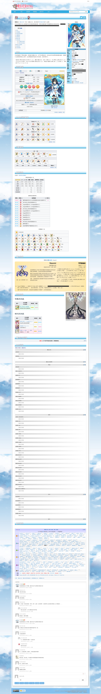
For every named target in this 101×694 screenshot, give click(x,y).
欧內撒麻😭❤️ (22, 584)
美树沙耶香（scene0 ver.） (67, 544)
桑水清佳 (34, 545)
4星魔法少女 (41, 578)
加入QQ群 (25, 1)
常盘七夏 (83, 544)
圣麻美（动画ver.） (74, 549)
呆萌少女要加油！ (75, 61)
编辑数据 (60, 112)
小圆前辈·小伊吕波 (54, 556)
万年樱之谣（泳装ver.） (24, 559)
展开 (85, 340)
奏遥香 (21, 560)
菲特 (31, 560)
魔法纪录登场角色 (26, 578)
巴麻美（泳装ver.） (64, 549)
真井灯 (73, 557)
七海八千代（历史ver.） (80, 542)
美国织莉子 (44, 559)
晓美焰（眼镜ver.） (73, 563)
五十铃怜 (39, 565)
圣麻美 (56, 549)
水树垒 (77, 565)
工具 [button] (48, 11)
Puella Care (62, 575)
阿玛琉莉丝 (54, 570)
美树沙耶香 (24, 544)
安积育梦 (57, 533)
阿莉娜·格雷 (79, 59)
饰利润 (68, 545)
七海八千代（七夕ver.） (24, 542)
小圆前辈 (21, 556)
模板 (64, 112)
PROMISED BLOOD (44, 575)
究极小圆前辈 (28, 556)
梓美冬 (28, 562)
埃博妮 (71, 562)
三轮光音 (68, 557)
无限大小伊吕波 (53, 555)
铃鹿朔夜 (49, 550)
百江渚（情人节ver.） (56, 564)
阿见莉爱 (81, 82)
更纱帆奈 (28, 565)
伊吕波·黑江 (60, 555)
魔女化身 (50, 260)
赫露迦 (81, 548)
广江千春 (50, 548)
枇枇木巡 (40, 537)
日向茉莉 (39, 552)
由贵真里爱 (51, 545)
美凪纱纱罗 (72, 556)
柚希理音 (51, 565)
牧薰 (74, 537)
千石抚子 (45, 552)
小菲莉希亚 (77, 562)
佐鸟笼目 (44, 548)
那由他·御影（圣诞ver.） (43, 549)
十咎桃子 (33, 533)
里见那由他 (50, 562)
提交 (83, 680)
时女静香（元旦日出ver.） (49, 534)
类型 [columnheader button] (16, 198)
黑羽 (26, 575)
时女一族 (37, 575)
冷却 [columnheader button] (48, 198)
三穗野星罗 (34, 537)
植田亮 (73, 58)
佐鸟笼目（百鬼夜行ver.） (31, 549)
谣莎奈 (43, 541)
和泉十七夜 (28, 553)
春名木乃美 (61, 550)
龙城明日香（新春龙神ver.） (62, 541)
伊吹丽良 (63, 535)
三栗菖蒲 (21, 537)
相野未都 (43, 550)
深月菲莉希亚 (22, 562)
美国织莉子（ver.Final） (53, 559)
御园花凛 (39, 533)
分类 (16, 578)
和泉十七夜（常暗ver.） (57, 563)
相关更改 (22, 683)
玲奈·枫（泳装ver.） (35, 542)
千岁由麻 (33, 552)
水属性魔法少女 (34, 578)
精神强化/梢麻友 (22, 175)
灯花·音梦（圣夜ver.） (24, 563)
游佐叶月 (30, 557)
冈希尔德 (67, 533)
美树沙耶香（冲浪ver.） (55, 544)
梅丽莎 (79, 545)
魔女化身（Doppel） (29, 102)
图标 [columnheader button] (20, 198)
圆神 (81, 555)
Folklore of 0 (56, 575)
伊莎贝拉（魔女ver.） (24, 568)
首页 (15, 11)
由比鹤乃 (21, 533)
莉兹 (50, 567)
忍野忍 (26, 560)
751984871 (21, 655)
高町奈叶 (46, 538)
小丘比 (61, 562)
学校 (68, 80)
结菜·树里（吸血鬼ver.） (37, 534)
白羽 (28, 575)
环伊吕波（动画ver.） (37, 555)
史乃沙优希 (76, 82)
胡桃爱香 (57, 535)
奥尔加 (74, 540)
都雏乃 (32, 550)
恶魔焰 (27, 564)
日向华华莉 (38, 573)
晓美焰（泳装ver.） (64, 556)
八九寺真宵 (28, 546)
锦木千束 (36, 560)
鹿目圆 (66, 555)
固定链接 (37, 683)
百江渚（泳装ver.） (66, 564)
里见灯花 (27, 533)
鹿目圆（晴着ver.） (74, 555)
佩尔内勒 (68, 571)
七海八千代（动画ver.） (46, 542)
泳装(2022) (24, 347)
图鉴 (43, 531)
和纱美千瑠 (33, 573)
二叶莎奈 (21, 548)
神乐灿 (62, 548)
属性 (21, 71)
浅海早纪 (24, 573)
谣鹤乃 (72, 533)
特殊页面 (26, 683)
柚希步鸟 (55, 557)
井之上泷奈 (74, 567)
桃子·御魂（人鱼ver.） (40, 571)
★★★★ (17, 72)
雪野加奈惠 (58, 565)
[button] (84, 17)
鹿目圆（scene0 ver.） (44, 556)
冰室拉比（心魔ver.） (74, 570)
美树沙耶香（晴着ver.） (43, 544)
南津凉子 (63, 537)
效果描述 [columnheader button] (34, 198)
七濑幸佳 (24, 557)
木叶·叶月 (27, 552)
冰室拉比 (67, 548)
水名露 (69, 540)
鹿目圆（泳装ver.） (32, 544)
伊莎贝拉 (32, 568)
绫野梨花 (27, 537)
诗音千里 (21, 546)
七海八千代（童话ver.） (69, 542)
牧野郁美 (71, 565)
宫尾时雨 (56, 548)
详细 (54, 529)
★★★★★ (22, 72)
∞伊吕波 (45, 555)
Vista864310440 (24, 643)
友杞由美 (56, 573)
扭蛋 (46, 110)
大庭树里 (45, 533)
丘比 (20, 573)
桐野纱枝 (57, 537)
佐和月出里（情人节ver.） (25, 571)
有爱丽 (64, 540)
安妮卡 (60, 573)
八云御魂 (21, 570)
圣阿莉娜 (21, 549)
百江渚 (80, 563)
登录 (88, 1)
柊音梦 (39, 548)
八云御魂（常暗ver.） (52, 571)
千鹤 (62, 533)
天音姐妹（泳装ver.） (75, 541)
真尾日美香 (69, 535)
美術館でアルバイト (24, 326)
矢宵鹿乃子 (75, 564)
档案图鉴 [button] (35, 11)
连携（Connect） (30, 89)
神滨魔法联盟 (32, 575)
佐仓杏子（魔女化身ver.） (48, 535)
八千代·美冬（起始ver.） (35, 541)
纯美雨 (28, 545)
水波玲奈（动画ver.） (57, 542)
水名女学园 (74, 80)
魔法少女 (46, 529)
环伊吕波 (21, 553)
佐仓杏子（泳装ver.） (24, 535)
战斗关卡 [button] (41, 11)
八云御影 (56, 562)
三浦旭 (44, 562)
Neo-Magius (51, 575)
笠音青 (40, 540)
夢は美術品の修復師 (24, 306)
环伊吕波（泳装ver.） (24, 541)
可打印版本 (31, 683)
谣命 (33, 571)
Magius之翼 (22, 575)
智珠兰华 (46, 537)
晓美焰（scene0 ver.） (45, 564)
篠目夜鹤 (34, 570)
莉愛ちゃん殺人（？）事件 (26, 330)
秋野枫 (34, 548)
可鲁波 (54, 567)
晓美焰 (65, 563)
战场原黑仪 (67, 567)
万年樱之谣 (62, 557)
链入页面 (17, 683)
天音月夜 (38, 562)
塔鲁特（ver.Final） (78, 559)
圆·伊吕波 (35, 556)
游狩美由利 (58, 540)
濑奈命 (48, 570)
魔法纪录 (22, 22)
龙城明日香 (34, 540)
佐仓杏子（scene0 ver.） (35, 535)
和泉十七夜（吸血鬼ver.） (36, 563)
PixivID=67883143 (76, 47)
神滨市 (73, 78)
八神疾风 (51, 552)
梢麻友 (45, 545)
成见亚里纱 (60, 567)
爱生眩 (59, 571)
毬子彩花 (34, 565)
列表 (50, 529)
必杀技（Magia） (30, 96)
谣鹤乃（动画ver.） (73, 534)
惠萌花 (67, 550)
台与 (54, 553)
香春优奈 (21, 552)
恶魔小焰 (21, 564)
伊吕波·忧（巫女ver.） (26, 555)
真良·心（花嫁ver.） (35, 559)
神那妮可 (28, 573)
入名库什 (82, 565)
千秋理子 (49, 557)
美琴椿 (29, 538)
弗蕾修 (45, 573)
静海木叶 (40, 545)
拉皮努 (84, 537)
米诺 (71, 559)
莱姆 (48, 573)
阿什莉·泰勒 (65, 565)
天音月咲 (34, 553)
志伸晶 (23, 545)
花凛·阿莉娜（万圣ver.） (25, 534)
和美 (46, 567)
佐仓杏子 (81, 534)
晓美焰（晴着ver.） (34, 564)
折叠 (85, 349)
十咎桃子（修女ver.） (62, 553)
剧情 (57, 529)
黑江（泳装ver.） (46, 563)
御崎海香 (74, 545)
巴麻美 (51, 549)
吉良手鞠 (58, 545)
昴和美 (61, 559)
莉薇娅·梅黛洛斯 (41, 570)
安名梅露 (72, 550)
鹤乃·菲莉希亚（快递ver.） (62, 534)
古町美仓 (45, 565)
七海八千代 (22, 540)
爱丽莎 (79, 537)
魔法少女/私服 (17, 347)
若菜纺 (55, 550)
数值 (52, 529)
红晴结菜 (40, 553)
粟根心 (83, 556)
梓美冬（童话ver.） (80, 533)
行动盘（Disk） (29, 83)
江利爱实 (80, 535)
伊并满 (75, 535)
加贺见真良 (36, 557)
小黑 (50, 553)
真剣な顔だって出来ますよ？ (26, 321)
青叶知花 (78, 550)
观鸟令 (51, 537)
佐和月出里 (28, 570)
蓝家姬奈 (52, 540)
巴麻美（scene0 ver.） (24, 550)
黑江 (66, 562)
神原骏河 (35, 538)
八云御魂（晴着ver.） (63, 570)
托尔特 (42, 573)
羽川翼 (40, 538)
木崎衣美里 (81, 564)
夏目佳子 (37, 550)
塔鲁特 (66, 559)
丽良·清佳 (69, 537)
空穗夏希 (77, 544)
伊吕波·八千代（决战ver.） (80, 553)
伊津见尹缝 (52, 573)
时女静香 (51, 533)
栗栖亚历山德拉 (75, 548)
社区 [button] (21, 11)
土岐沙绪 (46, 540)
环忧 (33, 562)
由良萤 (63, 545)
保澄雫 (78, 556)
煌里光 (45, 553)
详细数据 (56, 112)
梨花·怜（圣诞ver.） (26, 567)
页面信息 (42, 683)
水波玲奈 (28, 540)
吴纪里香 (40, 567)
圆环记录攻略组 (17, 1)
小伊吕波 (70, 553)
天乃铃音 (24, 538)
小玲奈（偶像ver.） (51, 541)
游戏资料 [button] (28, 11)
